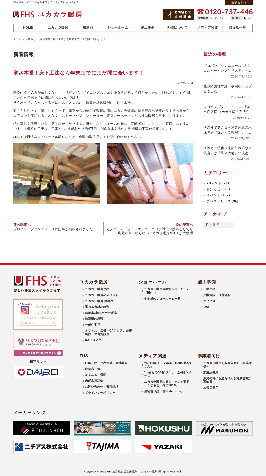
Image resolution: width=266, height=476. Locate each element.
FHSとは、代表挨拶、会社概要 (106, 362)
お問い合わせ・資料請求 (101, 385)
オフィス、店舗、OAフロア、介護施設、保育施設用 (108, 331)
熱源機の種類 (94, 317)
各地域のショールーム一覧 (162, 297)
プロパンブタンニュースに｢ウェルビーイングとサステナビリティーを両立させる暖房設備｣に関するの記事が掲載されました (227, 67)
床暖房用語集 (94, 379)
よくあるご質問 (95, 373)
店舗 (206, 305)
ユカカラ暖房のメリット (101, 294)
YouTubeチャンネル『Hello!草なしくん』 (168, 363)
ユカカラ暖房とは (97, 288)
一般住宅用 (92, 323)
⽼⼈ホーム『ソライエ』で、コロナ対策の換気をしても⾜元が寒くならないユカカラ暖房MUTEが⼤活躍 (150, 230)
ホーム (17, 38)
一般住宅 (209, 288)
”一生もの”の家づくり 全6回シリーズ (167, 372)
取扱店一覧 (92, 368)
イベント (213, 194)
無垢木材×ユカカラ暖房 (101, 311)
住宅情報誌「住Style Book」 (164, 390)
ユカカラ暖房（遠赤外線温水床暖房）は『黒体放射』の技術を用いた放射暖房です (227, 150)
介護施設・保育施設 (217, 294)
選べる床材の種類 (97, 305)
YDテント (214, 182)
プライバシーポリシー (100, 391)
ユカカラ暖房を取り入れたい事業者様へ (227, 363)
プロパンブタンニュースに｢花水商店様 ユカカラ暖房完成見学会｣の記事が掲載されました (226, 108)
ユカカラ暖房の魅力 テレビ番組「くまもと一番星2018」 (167, 382)
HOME (28, 27)
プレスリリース (219, 200)
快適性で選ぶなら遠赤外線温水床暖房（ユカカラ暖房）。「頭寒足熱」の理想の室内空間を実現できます (227, 129)
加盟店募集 (210, 371)
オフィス (209, 299)
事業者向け (238, 2)
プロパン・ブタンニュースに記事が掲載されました (53, 228)
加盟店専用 (210, 386)
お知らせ (30, 38)
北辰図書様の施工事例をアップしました (227, 87)
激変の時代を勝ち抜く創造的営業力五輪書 (227, 379)
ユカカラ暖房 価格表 (99, 299)
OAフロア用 (93, 339)
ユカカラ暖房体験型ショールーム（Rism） (167, 289)
